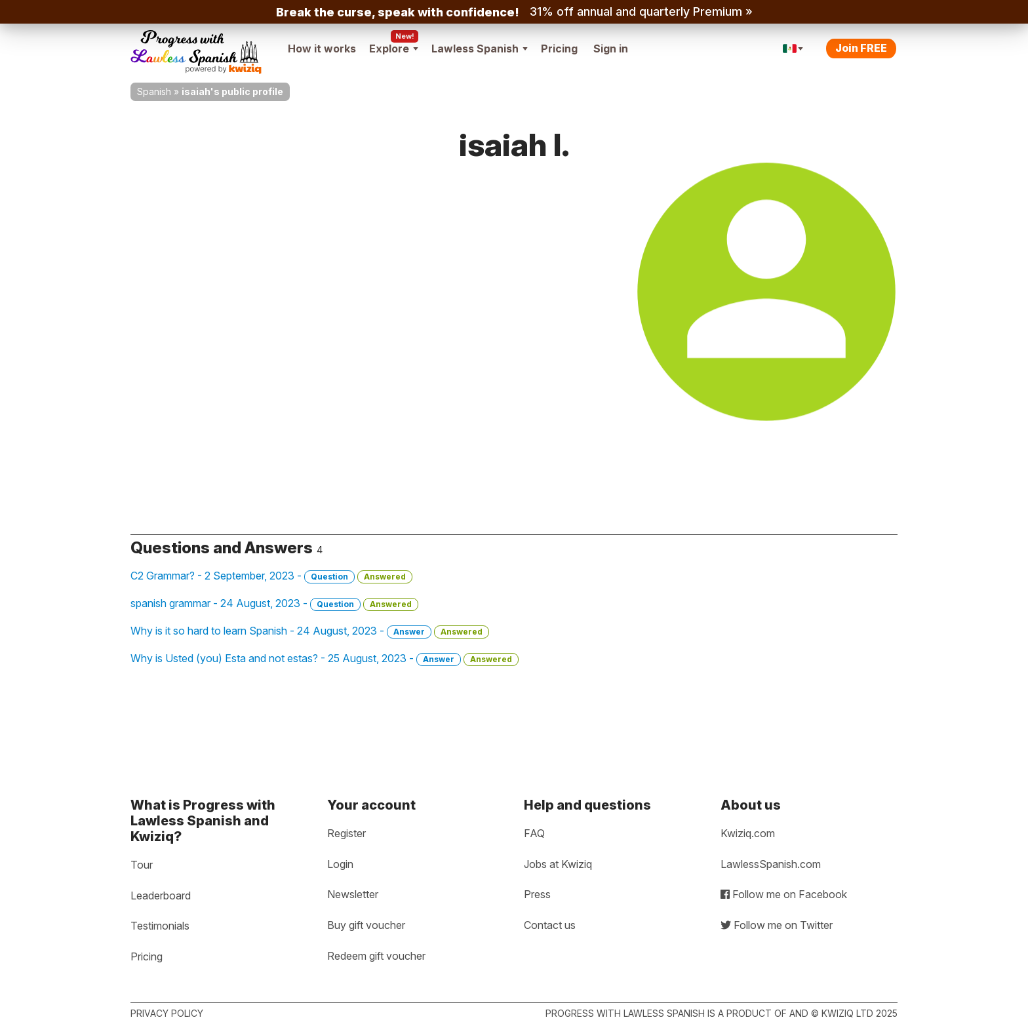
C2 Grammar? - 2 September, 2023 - (271, 576)
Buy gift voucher (366, 925)
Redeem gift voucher (376, 955)
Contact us (550, 925)
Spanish (154, 91)
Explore (393, 48)
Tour (141, 864)
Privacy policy (166, 1013)
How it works (322, 48)
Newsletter (352, 894)
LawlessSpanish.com (771, 864)
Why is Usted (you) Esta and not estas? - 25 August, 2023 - (324, 659)
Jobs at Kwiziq (558, 864)
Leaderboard (160, 895)
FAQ (534, 833)
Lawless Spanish (479, 48)
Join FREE (861, 47)
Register (346, 833)
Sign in (610, 48)
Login (340, 864)
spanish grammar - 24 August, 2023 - (274, 604)
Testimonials (159, 925)
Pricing (559, 48)
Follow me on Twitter (777, 925)
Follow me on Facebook (784, 894)
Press (537, 894)
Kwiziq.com (748, 833)
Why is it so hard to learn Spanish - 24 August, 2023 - (309, 631)
